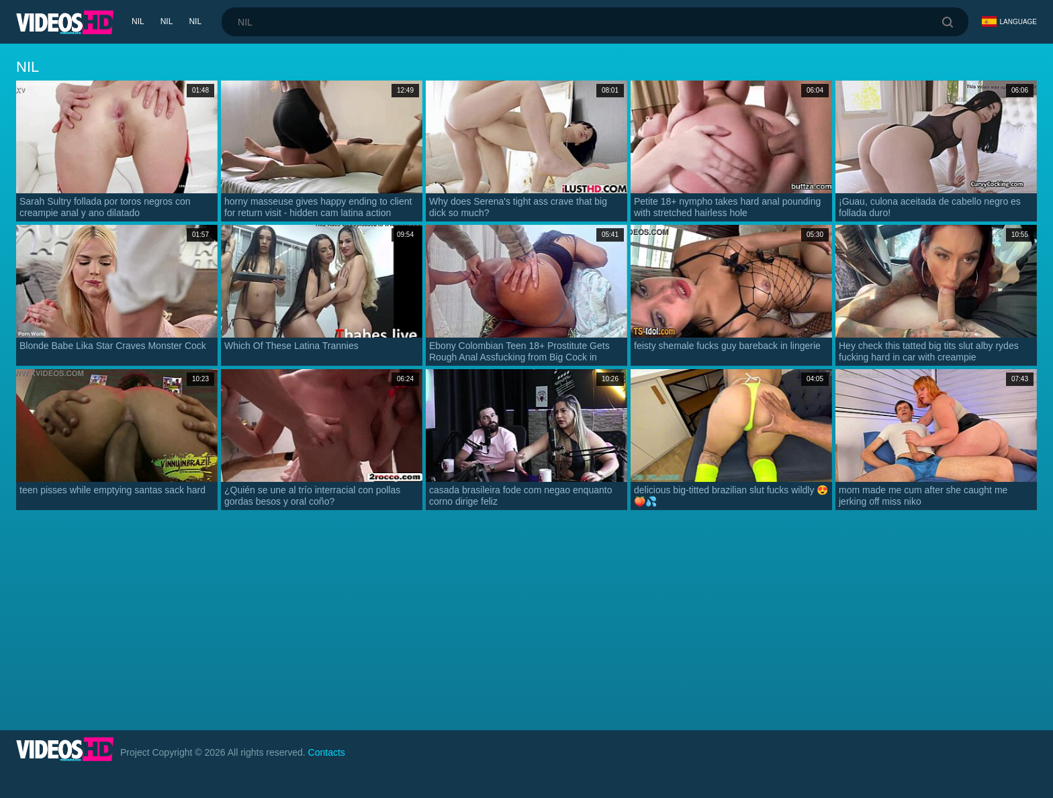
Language (1009, 21)
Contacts (326, 752)
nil (138, 21)
